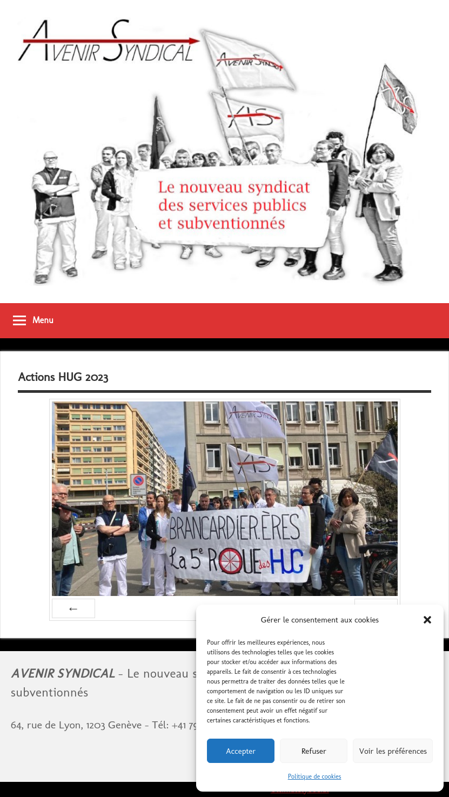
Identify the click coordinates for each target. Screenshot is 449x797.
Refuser (313, 751)
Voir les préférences (393, 751)
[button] (427, 619)
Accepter (241, 751)
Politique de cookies (314, 776)
